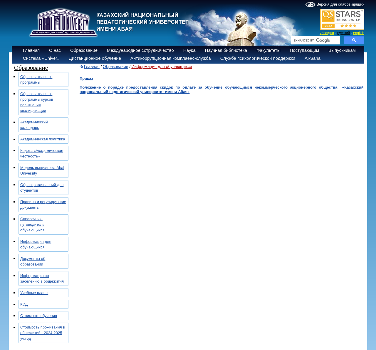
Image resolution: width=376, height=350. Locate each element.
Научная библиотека (226, 50)
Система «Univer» (41, 58)
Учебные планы (34, 293)
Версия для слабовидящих (334, 5)
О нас (55, 50)
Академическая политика (42, 139)
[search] (315, 40)
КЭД (24, 304)
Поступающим (304, 50)
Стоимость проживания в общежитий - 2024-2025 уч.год (42, 333)
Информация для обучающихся (161, 66)
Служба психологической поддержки (257, 58)
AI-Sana (312, 58)
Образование (84, 50)
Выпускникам (342, 50)
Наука (189, 50)
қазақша (327, 33)
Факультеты (268, 50)
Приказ (86, 78)
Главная (31, 50)
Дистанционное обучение (95, 58)
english (358, 33)
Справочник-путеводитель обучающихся (32, 224)
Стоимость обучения (38, 315)
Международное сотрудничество (140, 50)
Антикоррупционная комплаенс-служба (170, 58)
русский (343, 33)
